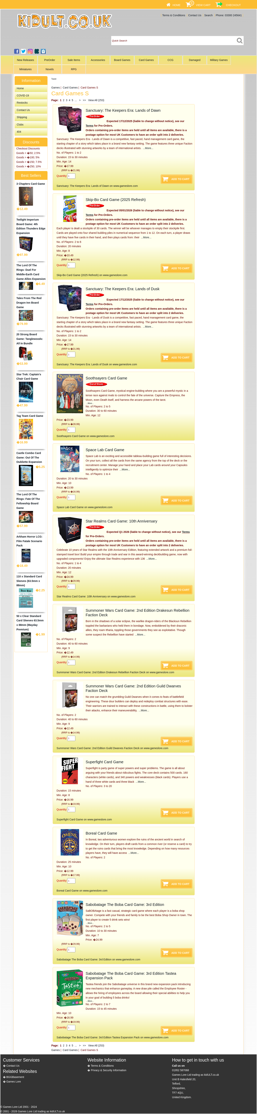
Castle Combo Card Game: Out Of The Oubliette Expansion (29, 458)
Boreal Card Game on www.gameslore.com (82, 890)
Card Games (146, 60)
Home (177, 5)
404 (19, 131)
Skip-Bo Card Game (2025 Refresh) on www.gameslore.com (92, 275)
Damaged (194, 60)
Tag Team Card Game (29, 415)
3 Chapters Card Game (30, 183)
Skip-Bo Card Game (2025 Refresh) (116, 200)
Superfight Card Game (104, 762)
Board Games (122, 60)
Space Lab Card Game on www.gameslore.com (85, 507)
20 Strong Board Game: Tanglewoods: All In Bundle (29, 339)
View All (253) (95, 100)
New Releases (25, 60)
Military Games (219, 60)
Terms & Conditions (173, 15)
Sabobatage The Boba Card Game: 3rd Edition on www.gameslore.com (98, 959)
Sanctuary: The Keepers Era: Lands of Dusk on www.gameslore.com (97, 364)
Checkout (233, 5)
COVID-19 (23, 95)
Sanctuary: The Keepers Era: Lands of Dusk (123, 289)
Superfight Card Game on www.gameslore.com (84, 819)
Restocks (22, 102)
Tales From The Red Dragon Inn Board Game (29, 303)
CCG (170, 60)
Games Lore (13, 1081)
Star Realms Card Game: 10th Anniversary (121, 521)
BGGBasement (15, 1077)
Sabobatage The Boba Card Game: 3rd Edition (125, 904)
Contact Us (194, 15)
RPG (74, 69)
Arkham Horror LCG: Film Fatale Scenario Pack (29, 541)
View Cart (203, 5)
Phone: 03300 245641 (229, 15)
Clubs (20, 124)
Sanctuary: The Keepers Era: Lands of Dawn (123, 110)
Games (55, 87)
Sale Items (74, 60)
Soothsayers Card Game (106, 378)
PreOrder (49, 60)
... (76, 100)
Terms (89, 125)
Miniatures (25, 69)
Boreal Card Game (101, 833)
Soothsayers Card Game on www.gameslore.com (86, 436)
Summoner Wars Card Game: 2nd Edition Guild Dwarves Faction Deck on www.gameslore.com (112, 748)
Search (208, 15)
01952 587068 (180, 1070)
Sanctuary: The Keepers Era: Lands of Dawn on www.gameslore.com (97, 185)
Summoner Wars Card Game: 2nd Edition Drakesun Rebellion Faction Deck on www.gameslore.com (115, 672)
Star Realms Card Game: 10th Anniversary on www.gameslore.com (96, 596)
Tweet (53, 79)
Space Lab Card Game (105, 450)
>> (84, 100)
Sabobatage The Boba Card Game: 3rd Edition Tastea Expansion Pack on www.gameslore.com (113, 1037)
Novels (50, 69)
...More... (147, 148)
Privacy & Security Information (108, 1070)
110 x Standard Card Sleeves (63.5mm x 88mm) (29, 581)
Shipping (22, 117)
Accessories (98, 60)
